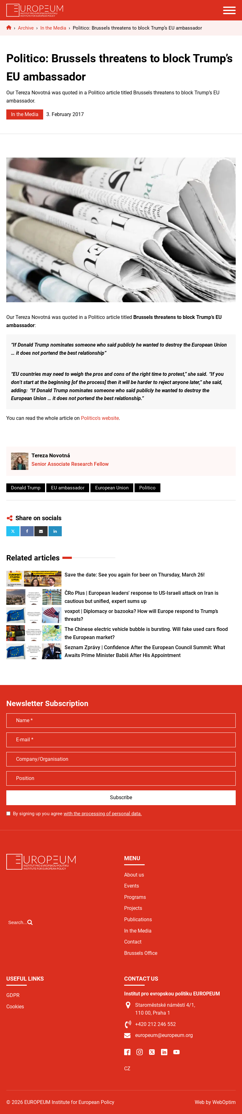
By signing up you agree (77, 813)
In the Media (24, 114)
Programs (135, 897)
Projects (133, 908)
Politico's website (100, 418)
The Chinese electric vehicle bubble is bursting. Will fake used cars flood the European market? (146, 633)
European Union (112, 488)
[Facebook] (27, 531)
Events (131, 886)
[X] (13, 531)
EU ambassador (67, 488)
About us (134, 875)
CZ (127, 1069)
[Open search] (20, 922)
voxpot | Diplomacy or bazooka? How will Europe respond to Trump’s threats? (141, 615)
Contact (132, 942)
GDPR (13, 995)
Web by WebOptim (215, 1102)
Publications (138, 919)
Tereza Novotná (51, 455)
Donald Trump (25, 488)
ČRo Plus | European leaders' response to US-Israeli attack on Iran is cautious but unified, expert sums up (141, 597)
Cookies (15, 1007)
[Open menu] (229, 10)
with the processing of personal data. (103, 813)
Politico (147, 488)
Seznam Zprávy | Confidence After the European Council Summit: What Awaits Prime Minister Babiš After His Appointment (145, 651)
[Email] (41, 531)
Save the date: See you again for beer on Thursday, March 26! (135, 575)
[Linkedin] (55, 531)
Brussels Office (140, 953)
